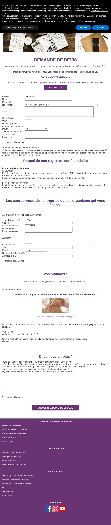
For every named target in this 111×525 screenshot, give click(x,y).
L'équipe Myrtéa (8, 442)
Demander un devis (9, 438)
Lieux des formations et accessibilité (15, 479)
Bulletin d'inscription (9, 461)
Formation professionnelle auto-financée (23, 215)
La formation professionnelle (12, 426)
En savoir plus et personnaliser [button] (20, 27)
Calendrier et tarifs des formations (14, 453)
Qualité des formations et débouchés (15, 430)
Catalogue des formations (11, 457)
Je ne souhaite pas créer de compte (22, 148)
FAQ (3, 487)
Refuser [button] (83, 27)
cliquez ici (7, 341)
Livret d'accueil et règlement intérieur (15, 465)
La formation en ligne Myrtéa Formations (16, 483)
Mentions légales (8, 495)
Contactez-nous (8, 491)
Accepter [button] (101, 27)
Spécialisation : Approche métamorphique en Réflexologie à (55, 294)
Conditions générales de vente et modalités (17, 476)
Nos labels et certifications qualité (14, 434)
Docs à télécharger (55, 448)
